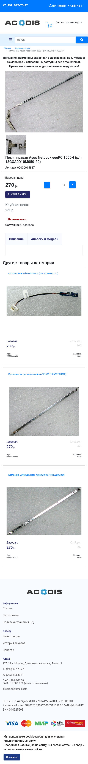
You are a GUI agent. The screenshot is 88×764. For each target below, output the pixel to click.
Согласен (11, 757)
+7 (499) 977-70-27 (15, 5)
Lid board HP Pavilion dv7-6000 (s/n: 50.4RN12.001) (33, 273)
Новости (8, 650)
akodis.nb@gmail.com (15, 688)
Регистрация (11, 636)
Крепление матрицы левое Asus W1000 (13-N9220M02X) (36, 475)
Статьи (7, 608)
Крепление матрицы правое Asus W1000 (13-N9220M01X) (37, 374)
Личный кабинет (66, 5)
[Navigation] (10, 40)
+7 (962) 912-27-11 (13, 674)
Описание (16, 239)
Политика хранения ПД (18, 622)
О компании (11, 615)
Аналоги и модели (44, 239)
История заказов (14, 643)
